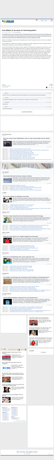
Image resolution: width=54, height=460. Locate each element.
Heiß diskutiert (14, 418)
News (24, 452)
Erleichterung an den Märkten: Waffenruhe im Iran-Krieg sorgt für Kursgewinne (24, 286)
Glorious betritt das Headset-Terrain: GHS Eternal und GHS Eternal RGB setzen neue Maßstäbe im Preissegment (31, 228)
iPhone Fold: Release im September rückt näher (16, 196)
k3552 (6, 106)
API (34, 452)
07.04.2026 (5, 409)
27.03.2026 (14, 410)
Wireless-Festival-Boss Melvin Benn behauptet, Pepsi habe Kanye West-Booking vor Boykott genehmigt (29, 150)
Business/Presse (6, 293)
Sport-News (5, 252)
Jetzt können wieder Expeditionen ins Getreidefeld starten (20, 309)
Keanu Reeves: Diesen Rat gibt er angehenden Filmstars (20, 156)
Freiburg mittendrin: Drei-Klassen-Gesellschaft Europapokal (21, 266)
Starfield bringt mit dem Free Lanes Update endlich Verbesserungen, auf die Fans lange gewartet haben (29, 225)
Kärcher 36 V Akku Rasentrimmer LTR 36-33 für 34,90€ (20, 148)
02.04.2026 (5, 416)
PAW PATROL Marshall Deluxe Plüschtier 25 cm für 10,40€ (21, 151)
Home (18, 452)
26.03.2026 (14, 412)
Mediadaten (30, 451)
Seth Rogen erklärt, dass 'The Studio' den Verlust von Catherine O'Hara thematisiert (39, 318)
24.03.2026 (14, 414)
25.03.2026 (14, 413)
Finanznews (5, 273)
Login (42, 20)
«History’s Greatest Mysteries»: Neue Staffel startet (19, 249)
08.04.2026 (5, 408)
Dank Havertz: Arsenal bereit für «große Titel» (18, 268)
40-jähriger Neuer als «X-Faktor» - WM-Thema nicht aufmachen (22, 269)
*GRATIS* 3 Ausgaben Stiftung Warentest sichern (19, 207)
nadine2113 (7, 102)
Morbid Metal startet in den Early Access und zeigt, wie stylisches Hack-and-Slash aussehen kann (13, 374)
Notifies (24, 421)
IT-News (4, 192)
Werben (27, 452)
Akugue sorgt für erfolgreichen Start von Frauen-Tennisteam (21, 267)
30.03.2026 (5, 420)
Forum (21, 452)
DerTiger (6, 97)
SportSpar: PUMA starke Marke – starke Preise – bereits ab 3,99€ (22, 157)
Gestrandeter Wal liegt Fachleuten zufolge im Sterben (17, 176)
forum (52, 113)
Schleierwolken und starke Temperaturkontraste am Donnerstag (22, 186)
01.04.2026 (5, 417)
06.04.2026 (5, 410)
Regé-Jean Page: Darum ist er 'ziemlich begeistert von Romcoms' (20, 236)
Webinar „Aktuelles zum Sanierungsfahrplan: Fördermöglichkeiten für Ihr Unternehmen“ (26, 308)
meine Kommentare (16, 421)
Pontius (6, 93)
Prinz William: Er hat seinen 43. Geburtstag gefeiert (19, 30)
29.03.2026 (14, 408)
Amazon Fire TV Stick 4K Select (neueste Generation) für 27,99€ (22, 245)
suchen (43, 352)
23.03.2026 (14, 415)
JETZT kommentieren (27, 111)
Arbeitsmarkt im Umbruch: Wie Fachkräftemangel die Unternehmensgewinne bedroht (26, 187)
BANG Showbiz (18, 32)
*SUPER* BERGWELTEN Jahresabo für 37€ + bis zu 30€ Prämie (22, 204)
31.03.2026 (5, 418)
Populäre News (14, 417)
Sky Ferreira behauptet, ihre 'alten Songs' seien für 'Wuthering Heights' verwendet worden (40, 328)
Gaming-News (6, 212)
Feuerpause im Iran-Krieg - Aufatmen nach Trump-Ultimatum (21, 188)
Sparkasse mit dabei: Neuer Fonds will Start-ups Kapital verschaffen (22, 287)
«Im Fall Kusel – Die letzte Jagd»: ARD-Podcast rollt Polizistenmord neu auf (24, 248)
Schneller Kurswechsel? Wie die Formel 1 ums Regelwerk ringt (21, 270)
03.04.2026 (5, 415)
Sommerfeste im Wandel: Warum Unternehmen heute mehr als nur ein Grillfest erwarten (26, 311)
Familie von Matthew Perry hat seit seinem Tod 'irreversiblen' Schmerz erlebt (24, 154)
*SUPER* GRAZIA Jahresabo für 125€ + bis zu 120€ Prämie (21, 206)
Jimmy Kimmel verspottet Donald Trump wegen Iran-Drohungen (22, 153)
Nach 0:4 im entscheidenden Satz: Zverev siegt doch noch (18, 256)
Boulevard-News (6, 134)
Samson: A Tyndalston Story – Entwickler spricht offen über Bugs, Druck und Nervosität (26, 227)
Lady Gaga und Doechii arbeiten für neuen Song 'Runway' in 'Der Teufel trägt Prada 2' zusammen (40, 338)
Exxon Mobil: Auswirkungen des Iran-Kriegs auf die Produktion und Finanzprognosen (26, 277)
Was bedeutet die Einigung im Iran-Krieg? (17, 185)
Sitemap (18, 451)
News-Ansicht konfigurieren (21, 420)
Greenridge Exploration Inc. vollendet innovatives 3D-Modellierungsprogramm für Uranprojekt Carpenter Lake (30, 290)
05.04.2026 (5, 413)
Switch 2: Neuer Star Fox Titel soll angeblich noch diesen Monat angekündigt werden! (26, 226)
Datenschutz (22, 451)
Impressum (35, 451)
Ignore (21, 421)
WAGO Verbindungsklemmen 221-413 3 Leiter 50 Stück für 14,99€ (22, 158)
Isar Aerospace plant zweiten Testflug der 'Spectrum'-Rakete (21, 209)
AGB (26, 451)
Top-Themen (5, 172)
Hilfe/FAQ (31, 452)
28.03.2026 (14, 409)
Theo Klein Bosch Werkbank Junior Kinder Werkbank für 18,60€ (22, 152)
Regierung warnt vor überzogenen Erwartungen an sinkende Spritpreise (23, 288)
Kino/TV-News (6, 232)
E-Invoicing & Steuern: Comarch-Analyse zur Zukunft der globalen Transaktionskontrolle (26, 306)
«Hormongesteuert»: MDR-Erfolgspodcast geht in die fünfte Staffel (22, 246)
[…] (35, 144)
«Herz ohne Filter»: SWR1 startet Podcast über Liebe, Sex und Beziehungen (24, 250)
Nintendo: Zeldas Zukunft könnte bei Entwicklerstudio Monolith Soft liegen (23, 216)
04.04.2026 (5, 414)
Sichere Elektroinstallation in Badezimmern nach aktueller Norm (20, 297)
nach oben (50, 454)
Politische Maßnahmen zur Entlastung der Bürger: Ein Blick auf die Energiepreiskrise (25, 190)
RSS (36, 452)
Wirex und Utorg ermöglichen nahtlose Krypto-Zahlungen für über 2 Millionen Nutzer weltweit (27, 291)
